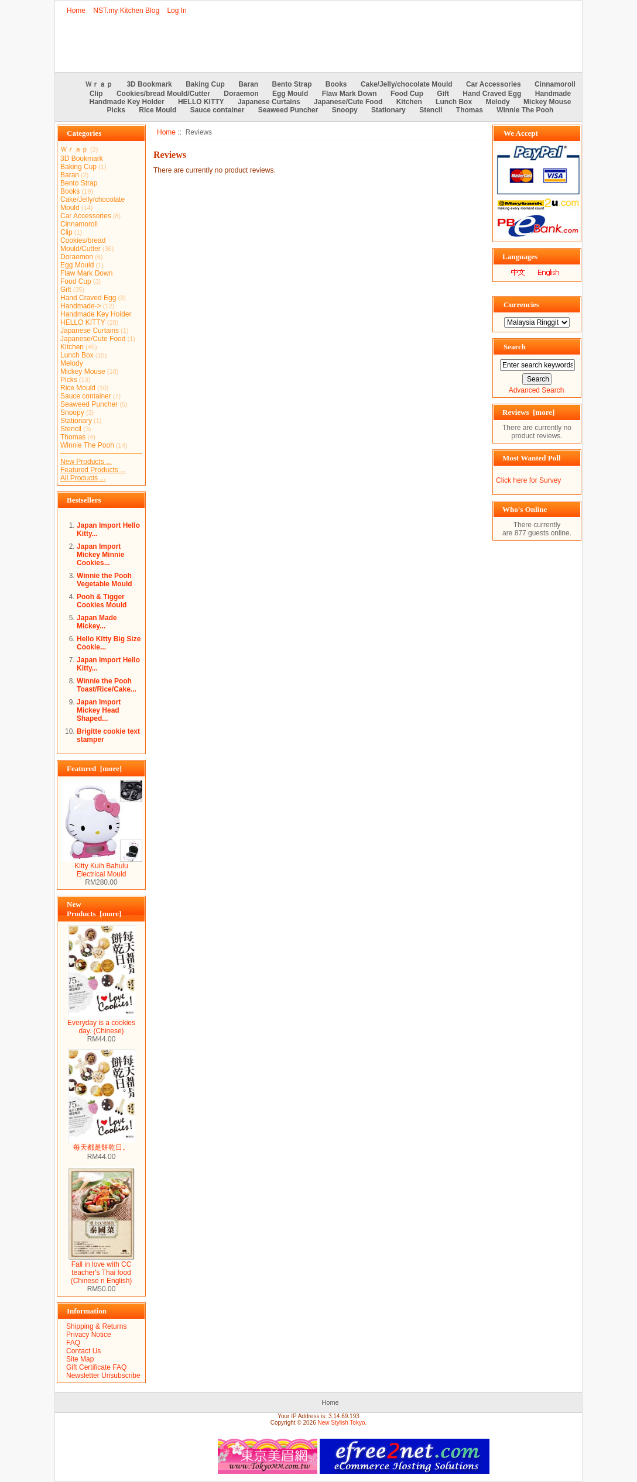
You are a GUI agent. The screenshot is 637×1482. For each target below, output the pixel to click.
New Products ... (86, 462)
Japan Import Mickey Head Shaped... (99, 710)
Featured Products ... (93, 470)
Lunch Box (454, 102)
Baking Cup (205, 84)
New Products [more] (94, 909)
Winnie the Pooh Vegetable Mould (104, 580)
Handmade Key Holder (127, 102)
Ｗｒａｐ (99, 84)
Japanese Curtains (269, 102)
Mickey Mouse (547, 102)
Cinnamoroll (555, 84)
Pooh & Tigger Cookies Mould (101, 601)
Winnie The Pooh (524, 110)
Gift (443, 94)
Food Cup (407, 94)
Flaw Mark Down (349, 94)
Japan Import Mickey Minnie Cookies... (100, 554)
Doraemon (241, 94)
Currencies (521, 304)
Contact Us (83, 1351)
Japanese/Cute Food (348, 102)
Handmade (553, 94)
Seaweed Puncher (288, 110)
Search (515, 346)
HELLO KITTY (201, 102)
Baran (248, 84)
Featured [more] (94, 768)
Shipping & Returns (96, 1326)
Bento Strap (292, 84)
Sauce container (217, 110)
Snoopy (345, 110)
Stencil (430, 110)
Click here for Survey (528, 480)
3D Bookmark (149, 84)
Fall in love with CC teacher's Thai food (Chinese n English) (102, 1269)
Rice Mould (157, 110)
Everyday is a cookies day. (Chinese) (101, 1023)
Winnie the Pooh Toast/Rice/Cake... (106, 685)
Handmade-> (80, 306)
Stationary (388, 110)
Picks (116, 110)
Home (76, 10)
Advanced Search (536, 390)
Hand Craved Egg (492, 94)
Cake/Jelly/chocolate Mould (407, 84)
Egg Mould (290, 94)
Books (336, 84)
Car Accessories (493, 84)
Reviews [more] (528, 412)
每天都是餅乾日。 (101, 1143)
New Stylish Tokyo (341, 1422)
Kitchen (409, 102)
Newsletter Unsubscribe (103, 1375)
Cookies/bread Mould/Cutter (163, 94)
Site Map (80, 1359)
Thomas (469, 110)
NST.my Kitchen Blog (126, 10)
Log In (176, 10)
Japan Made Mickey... (97, 622)
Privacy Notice (88, 1334)
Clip (96, 94)
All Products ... (82, 478)
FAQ (73, 1343)
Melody (497, 102)
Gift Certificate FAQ (96, 1367)
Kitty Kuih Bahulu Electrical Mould (101, 866)
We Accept (521, 133)
